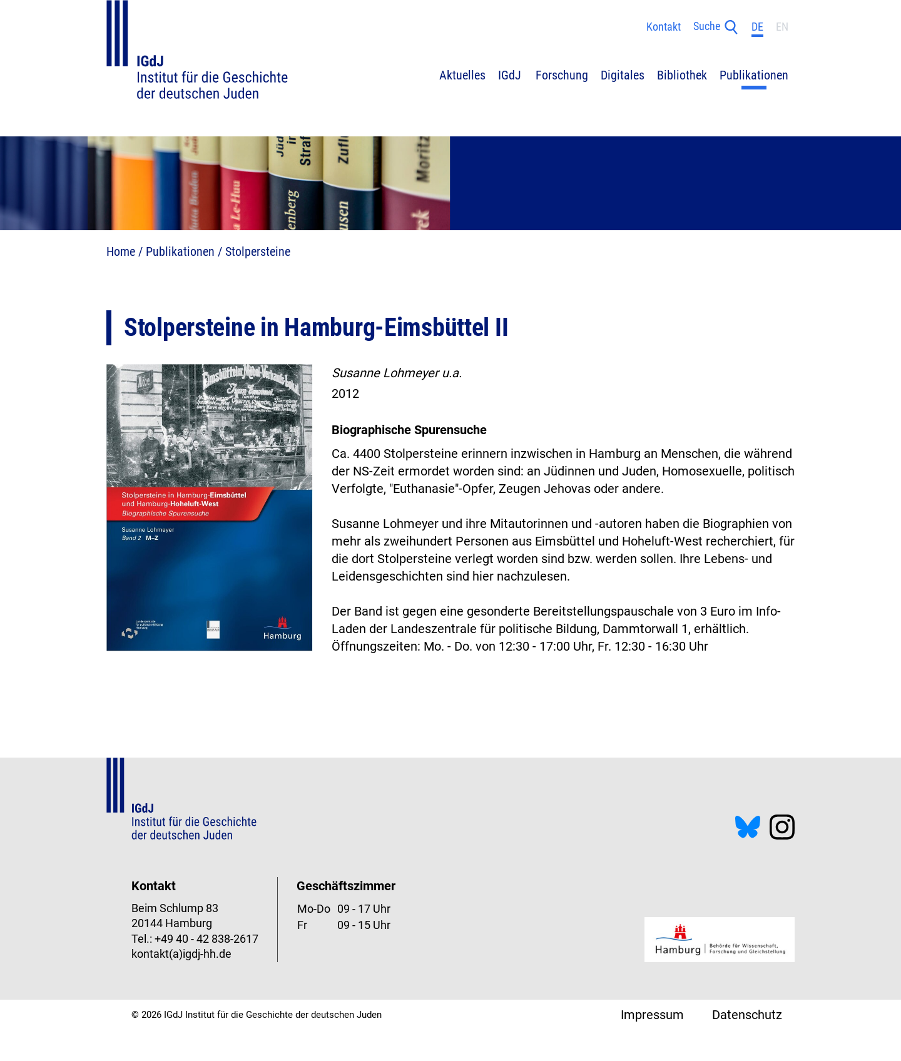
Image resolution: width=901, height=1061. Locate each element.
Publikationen (180, 251)
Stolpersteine (257, 251)
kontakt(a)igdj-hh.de (181, 954)
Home (120, 251)
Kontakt (663, 27)
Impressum (652, 1014)
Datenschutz (747, 1014)
